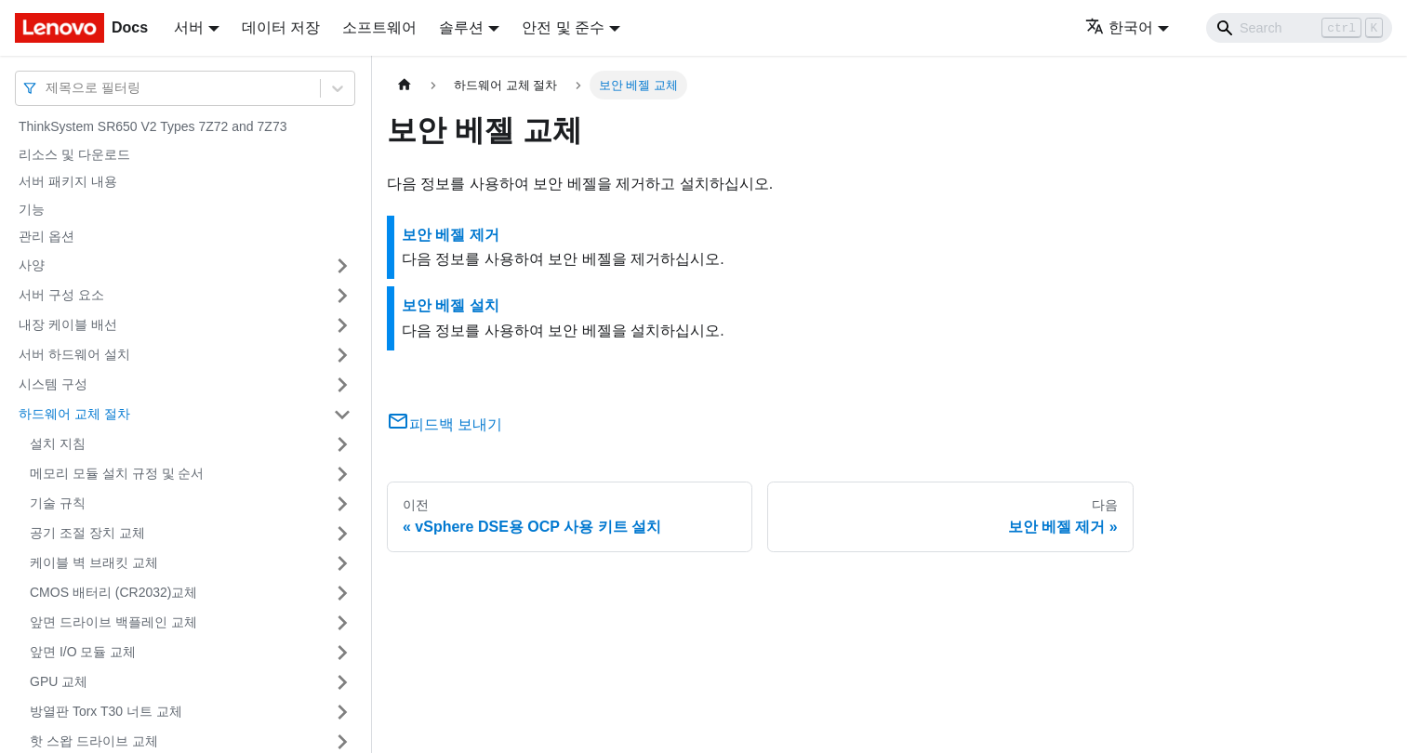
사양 (32, 265)
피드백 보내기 (444, 424)
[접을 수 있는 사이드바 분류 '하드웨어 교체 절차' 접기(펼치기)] (342, 414)
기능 (32, 209)
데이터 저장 (281, 27)
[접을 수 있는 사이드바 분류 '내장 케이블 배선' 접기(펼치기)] (342, 325)
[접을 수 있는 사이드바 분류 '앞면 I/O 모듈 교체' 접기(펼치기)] (342, 652)
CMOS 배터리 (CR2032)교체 (113, 592)
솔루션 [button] (461, 27)
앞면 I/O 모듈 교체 (83, 651)
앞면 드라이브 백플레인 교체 (113, 621)
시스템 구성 (53, 383)
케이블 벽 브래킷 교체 (94, 562)
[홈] (404, 85)
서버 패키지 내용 (68, 181)
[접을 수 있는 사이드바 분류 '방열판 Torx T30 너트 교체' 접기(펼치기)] (342, 712)
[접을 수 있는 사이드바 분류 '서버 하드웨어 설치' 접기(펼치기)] (342, 355)
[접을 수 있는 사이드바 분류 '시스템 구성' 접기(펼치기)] (342, 385)
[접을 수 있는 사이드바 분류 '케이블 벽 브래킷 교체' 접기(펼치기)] (342, 563)
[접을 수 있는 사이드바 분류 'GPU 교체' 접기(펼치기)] (342, 682)
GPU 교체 (58, 681)
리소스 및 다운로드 (74, 154)
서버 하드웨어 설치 (74, 354)
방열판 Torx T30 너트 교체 (106, 711)
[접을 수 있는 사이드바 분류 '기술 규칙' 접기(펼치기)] (342, 504)
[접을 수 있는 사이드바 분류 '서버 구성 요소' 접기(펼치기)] (342, 295)
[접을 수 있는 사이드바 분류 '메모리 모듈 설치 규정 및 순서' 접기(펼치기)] (342, 474)
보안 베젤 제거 (450, 235)
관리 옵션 (46, 236)
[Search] (1299, 28)
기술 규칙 (58, 502)
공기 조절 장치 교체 (87, 532)
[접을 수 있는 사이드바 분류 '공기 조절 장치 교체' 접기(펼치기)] (342, 533)
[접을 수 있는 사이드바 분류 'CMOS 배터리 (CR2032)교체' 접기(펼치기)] (342, 593)
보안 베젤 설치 (450, 305)
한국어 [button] (1119, 27)
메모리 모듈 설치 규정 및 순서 (117, 473)
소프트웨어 (379, 27)
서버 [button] (189, 27)
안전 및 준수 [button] (563, 27)
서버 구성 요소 (61, 294)
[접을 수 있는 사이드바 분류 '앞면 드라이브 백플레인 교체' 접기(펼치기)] (342, 623)
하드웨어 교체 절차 (74, 413)
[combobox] (47, 88)
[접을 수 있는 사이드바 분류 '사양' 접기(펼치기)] (342, 266)
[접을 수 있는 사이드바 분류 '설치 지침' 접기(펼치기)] (342, 444)
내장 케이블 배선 (68, 324)
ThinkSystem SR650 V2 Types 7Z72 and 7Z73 (152, 126)
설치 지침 (58, 443)
